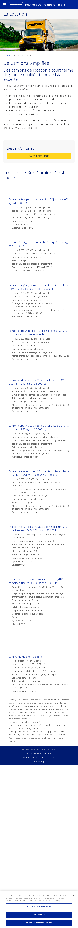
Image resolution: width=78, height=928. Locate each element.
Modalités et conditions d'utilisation (39, 757)
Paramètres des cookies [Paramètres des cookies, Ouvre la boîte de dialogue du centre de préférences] (39, 906)
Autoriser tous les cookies (39, 922)
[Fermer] (73, 895)
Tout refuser (39, 914)
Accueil (6, 55)
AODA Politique (39, 761)
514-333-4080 (39, 156)
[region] (39, 909)
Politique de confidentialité (39, 753)
